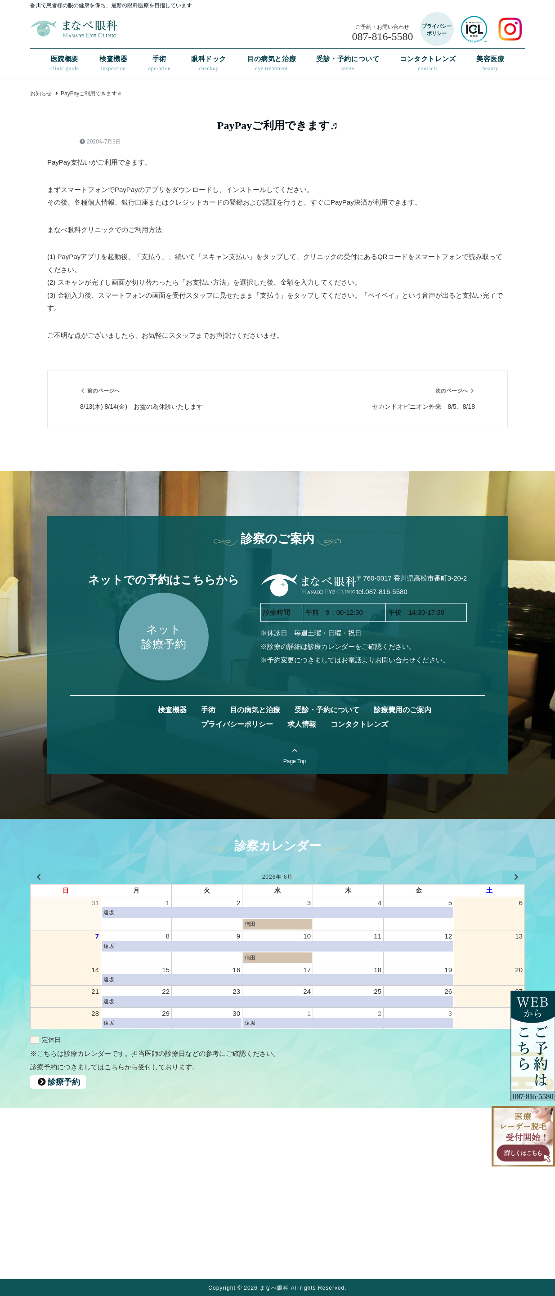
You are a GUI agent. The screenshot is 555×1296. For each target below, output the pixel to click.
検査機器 (113, 63)
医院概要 (64, 63)
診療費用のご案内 (402, 710)
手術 (159, 63)
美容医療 (490, 63)
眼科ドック (208, 63)
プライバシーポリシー (237, 724)
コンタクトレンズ (428, 63)
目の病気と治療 (271, 63)
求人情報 (301, 724)
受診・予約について (347, 63)
